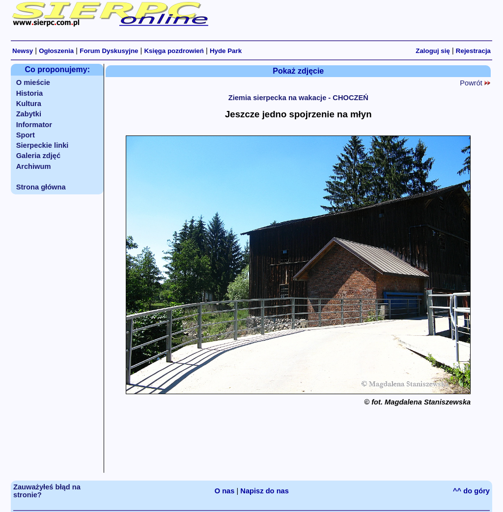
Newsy (22, 50)
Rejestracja (473, 50)
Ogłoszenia (56, 50)
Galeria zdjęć (38, 156)
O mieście (33, 82)
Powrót (475, 83)
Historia (29, 93)
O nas (225, 491)
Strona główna (41, 187)
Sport (25, 135)
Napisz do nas (264, 491)
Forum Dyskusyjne (109, 50)
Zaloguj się (433, 50)
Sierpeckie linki (42, 145)
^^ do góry (471, 491)
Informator (34, 125)
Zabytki (28, 114)
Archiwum (33, 166)
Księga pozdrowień (173, 50)
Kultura (28, 104)
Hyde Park (226, 50)
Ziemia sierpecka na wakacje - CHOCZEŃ (298, 98)
